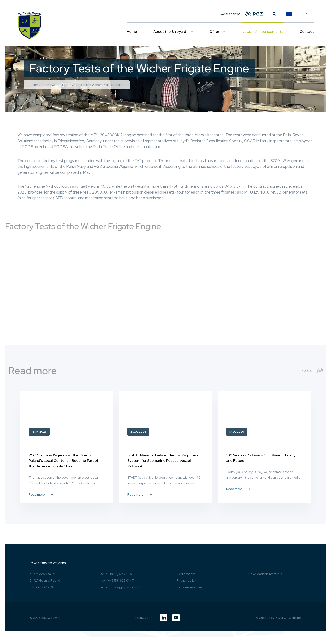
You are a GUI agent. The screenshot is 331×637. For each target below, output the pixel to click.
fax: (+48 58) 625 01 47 (117, 581)
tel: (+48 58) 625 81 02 (117, 574)
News (51, 85)
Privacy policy (186, 581)
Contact (307, 31)
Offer (214, 31)
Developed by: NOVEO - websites (278, 618)
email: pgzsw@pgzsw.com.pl (120, 587)
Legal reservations (189, 587)
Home (132, 31)
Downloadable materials (265, 574)
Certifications (186, 574)
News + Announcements (262, 31)
